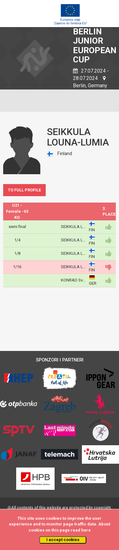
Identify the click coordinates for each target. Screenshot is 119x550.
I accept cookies (62, 539)
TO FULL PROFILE (24, 190)
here (86, 530)
